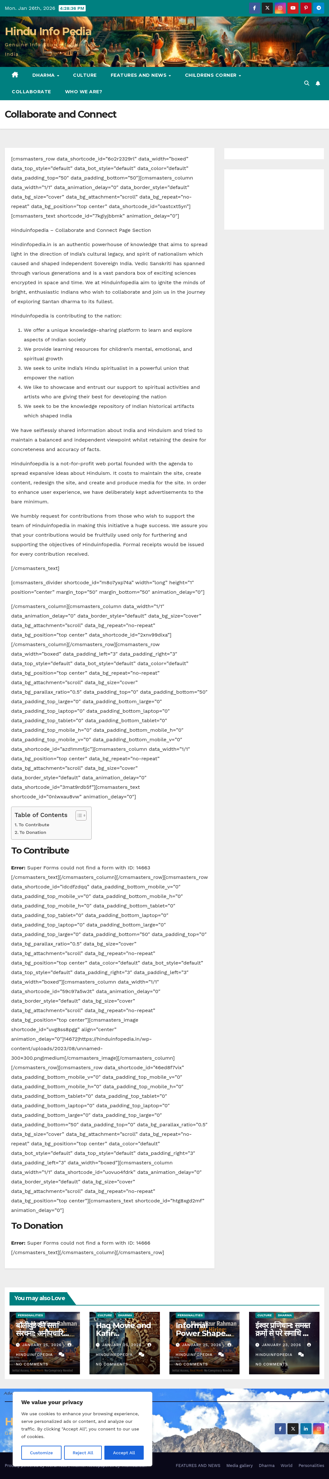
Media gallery (239, 1465)
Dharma (44, 75)
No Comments (32, 1364)
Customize (41, 1452)
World (287, 1465)
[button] (306, 83)
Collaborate (31, 92)
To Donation (32, 832)
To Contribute (34, 825)
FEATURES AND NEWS (139, 75)
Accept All (124, 1452)
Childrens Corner (211, 75)
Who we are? (83, 92)
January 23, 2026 (282, 1345)
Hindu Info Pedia (48, 31)
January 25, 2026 (42, 1345)
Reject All (83, 1452)
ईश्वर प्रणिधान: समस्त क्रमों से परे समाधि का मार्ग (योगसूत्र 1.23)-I (283, 1333)
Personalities (30, 1315)
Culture (85, 75)
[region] (82, 1429)
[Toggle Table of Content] (78, 815)
